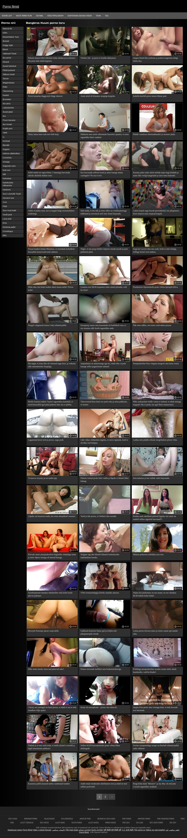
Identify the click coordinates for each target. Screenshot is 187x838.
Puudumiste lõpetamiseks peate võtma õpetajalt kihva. (155, 287)
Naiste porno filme (24, 15)
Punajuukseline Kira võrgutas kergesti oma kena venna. (156, 363)
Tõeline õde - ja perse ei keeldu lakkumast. (98, 58)
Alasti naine (60, 822)
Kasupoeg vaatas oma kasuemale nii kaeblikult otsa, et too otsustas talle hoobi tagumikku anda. (103, 326)
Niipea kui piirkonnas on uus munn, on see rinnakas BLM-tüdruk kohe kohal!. (154, 594)
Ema (5, 223)
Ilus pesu (7, 103)
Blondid (6, 145)
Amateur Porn (85, 818)
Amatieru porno (144, 818)
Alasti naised (93, 822)
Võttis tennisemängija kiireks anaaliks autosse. (100, 593)
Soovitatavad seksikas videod (79, 15)
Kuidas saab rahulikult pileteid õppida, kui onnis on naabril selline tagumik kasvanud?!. (154, 517)
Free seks (126, 822)
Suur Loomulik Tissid (12, 194)
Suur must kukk (9, 210)
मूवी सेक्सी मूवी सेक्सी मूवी (112, 830)
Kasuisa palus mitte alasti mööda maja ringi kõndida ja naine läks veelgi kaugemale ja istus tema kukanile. (156, 174)
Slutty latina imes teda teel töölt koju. (43, 134)
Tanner (6, 78)
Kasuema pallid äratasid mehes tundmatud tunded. (49, 784)
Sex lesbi (139, 822)
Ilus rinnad (7, 124)
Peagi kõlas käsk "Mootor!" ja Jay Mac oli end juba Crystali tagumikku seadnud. (154, 785)
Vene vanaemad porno (165, 818)
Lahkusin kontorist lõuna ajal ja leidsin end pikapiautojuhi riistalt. (98, 632)
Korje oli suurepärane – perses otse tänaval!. (99, 707)
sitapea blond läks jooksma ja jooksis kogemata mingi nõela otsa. (155, 59)
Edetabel (39, 15)
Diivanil (6, 62)
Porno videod (110, 822)
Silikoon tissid (9, 74)
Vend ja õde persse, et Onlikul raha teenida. (99, 516)
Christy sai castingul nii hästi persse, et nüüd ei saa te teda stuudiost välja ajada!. (52, 708)
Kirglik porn (7, 128)
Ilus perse (7, 58)
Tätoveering (8, 91)
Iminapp (6, 162)
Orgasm (6, 149)
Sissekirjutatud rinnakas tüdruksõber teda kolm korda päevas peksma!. (50, 594)
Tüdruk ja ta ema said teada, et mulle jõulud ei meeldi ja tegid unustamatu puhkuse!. (51, 747)
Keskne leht (7, 15)
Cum (5, 202)
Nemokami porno (31, 818)
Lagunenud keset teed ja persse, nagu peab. (46, 440)
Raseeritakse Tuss (11, 37)
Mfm (4, 235)
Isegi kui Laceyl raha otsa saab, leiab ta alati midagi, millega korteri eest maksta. (155, 250)
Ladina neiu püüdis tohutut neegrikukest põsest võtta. (155, 440)
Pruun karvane (9, 120)
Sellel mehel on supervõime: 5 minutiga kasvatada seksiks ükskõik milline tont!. (49, 174)
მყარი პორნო (97, 830)
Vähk (5, 133)
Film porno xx (139, 830)
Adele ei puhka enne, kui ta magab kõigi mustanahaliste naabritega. (51, 212)
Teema (98, 15)
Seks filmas (13, 818)
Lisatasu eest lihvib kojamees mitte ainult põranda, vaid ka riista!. (104, 288)
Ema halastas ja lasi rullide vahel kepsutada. (151, 478)
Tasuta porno (76, 822)
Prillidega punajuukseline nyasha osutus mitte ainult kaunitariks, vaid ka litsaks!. (154, 670)
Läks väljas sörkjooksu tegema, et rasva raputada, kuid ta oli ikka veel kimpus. (104, 441)
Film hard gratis (72, 830)
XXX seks (172, 822)
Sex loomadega (67, 818)
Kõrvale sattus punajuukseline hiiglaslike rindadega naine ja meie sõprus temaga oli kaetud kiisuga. (52, 556)
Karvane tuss (8, 198)
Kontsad (6, 141)
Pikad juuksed (9, 70)
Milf (4, 174)
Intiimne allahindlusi (11, 153)
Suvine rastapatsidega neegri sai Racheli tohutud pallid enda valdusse (156, 747)
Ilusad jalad (8, 112)
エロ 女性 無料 (128, 830)
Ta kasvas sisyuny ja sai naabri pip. (42, 478)
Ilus (4, 116)
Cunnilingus (8, 231)
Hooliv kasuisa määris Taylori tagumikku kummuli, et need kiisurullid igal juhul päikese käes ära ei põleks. (50, 403)
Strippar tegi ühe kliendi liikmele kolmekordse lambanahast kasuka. (100, 556)
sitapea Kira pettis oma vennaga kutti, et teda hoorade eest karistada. (155, 708)
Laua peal (7, 219)
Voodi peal (7, 214)
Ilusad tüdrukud (9, 66)
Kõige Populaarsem (55, 15)
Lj (3, 137)
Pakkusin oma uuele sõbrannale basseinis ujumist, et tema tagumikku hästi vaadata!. (105, 135)
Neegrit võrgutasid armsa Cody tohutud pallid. (47, 325)
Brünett (6, 41)
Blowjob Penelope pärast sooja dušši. (43, 631)
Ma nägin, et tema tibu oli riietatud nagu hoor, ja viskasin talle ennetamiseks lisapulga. (52, 365)
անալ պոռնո (85, 830)
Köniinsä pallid (9, 227)
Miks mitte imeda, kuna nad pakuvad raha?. (46, 669)
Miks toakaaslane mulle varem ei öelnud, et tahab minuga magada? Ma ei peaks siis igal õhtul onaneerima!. (157, 403)
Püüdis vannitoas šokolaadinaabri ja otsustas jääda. (154, 134)
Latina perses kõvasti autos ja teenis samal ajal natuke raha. (155, 632)
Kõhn (5, 33)
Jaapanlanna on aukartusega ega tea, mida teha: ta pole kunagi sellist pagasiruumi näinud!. (103, 365)
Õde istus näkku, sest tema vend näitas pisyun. (152, 325)
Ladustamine (8, 108)
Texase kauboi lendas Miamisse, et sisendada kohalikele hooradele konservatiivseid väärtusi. (51, 250)
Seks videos (44, 822)
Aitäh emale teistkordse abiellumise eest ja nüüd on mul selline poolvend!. (104, 785)
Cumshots (7, 157)
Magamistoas (8, 83)
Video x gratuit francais (42, 830)
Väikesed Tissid (9, 53)
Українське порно (15, 830)
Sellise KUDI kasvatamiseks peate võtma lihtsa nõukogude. (100, 747)
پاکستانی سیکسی (58, 830)
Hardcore (7, 189)
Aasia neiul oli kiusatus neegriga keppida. (98, 96)
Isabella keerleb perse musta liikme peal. (150, 96)
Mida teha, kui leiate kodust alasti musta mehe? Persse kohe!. (50, 288)
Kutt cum (6, 170)
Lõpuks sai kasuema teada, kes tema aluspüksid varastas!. (52, 516)
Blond (5, 49)
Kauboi (6, 95)
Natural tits (7, 28)
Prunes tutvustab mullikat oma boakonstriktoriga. (101, 669)
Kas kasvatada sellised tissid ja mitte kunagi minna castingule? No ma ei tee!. (102, 174)
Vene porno (126, 818)
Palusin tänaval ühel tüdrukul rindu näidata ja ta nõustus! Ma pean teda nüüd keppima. (51, 59)
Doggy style (8, 45)
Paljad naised (49, 818)
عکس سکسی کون (172, 830)
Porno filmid (11, 6)
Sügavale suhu (9, 166)
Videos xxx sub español (155, 830)
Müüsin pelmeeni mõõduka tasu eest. (148, 554)
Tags (107, 15)
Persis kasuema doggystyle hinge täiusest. (45, 96)
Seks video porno (156, 822)
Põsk (5, 206)
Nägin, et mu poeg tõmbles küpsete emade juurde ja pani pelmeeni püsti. (104, 250)
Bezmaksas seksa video (107, 818)
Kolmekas (7, 178)
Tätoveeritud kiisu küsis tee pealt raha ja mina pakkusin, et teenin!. (104, 403)
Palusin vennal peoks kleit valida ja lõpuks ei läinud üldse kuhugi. (105, 479)
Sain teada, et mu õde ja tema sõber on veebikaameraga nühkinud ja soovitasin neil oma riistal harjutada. (104, 212)
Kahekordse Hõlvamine (8, 184)
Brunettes (7, 99)
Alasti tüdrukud (26, 822)
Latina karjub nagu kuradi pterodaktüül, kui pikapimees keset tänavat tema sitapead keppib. (156, 212)
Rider (5, 87)
